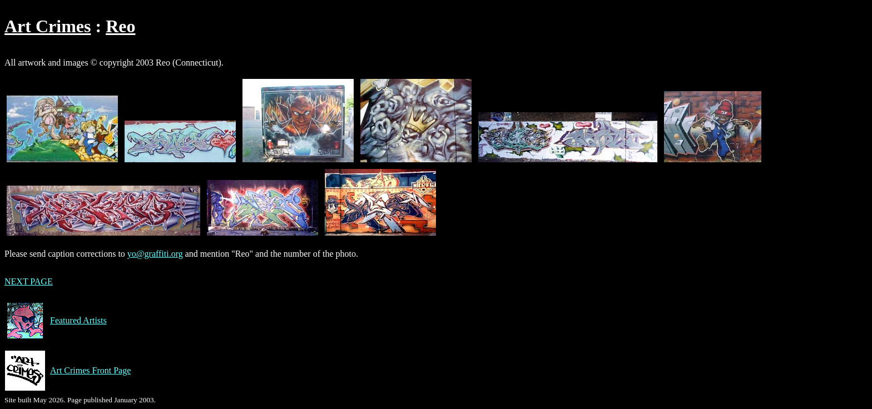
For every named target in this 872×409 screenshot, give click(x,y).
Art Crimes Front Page (67, 370)
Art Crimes (47, 26)
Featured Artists (55, 320)
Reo (120, 26)
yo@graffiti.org (155, 253)
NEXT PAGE (28, 281)
